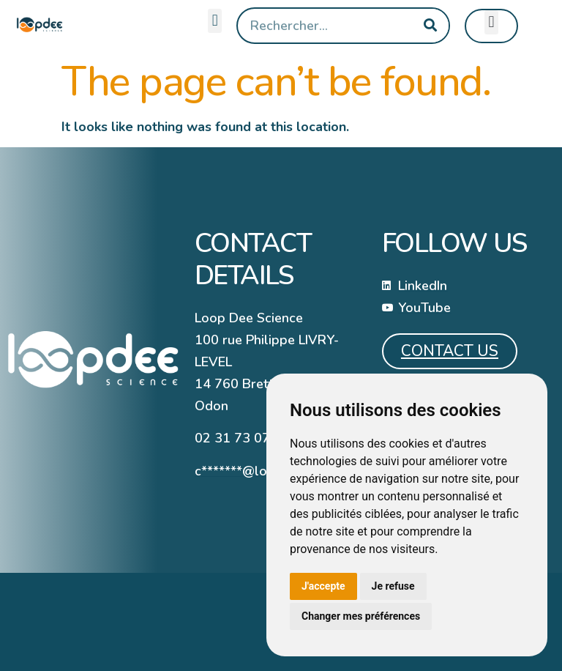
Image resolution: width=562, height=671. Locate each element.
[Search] (430, 25)
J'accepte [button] (323, 586)
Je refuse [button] (393, 586)
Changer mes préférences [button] (360, 616)
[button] (215, 21)
